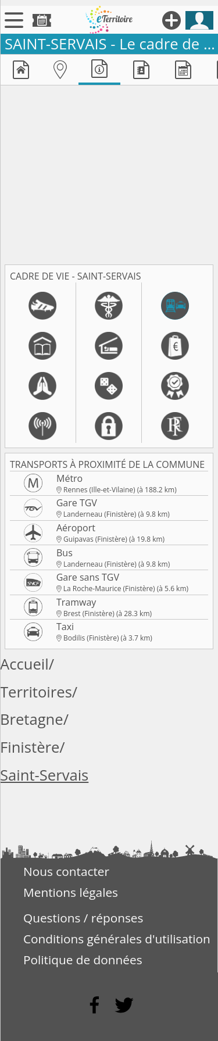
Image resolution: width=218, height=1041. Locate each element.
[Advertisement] (109, 172)
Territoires (36, 692)
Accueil (24, 664)
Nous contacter (66, 871)
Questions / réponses (83, 918)
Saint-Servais (44, 775)
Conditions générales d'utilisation (116, 939)
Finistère (29, 747)
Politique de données (82, 959)
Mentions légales (70, 892)
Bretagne (31, 719)
